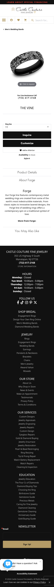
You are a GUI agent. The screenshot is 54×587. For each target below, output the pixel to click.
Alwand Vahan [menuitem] (27, 367)
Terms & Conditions (27, 404)
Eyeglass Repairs (27, 434)
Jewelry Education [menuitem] (27, 479)
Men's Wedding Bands (14, 29)
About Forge (27, 180)
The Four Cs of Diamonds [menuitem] (27, 482)
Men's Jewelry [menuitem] (27, 363)
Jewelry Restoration (27, 445)
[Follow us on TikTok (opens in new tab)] (22, 302)
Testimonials (27, 397)
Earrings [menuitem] (27, 349)
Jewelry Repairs (27, 427)
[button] (11, 20)
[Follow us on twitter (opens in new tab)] (35, 302)
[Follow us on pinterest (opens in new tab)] (31, 302)
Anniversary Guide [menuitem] (27, 515)
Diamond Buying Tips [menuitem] (27, 486)
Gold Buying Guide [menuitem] (27, 518)
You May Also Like (27, 231)
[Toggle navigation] (4, 20)
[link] (27, 2)
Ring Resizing (27, 452)
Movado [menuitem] (27, 371)
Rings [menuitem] (27, 338)
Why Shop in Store (27, 386)
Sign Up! (27, 544)
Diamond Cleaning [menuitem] (27, 507)
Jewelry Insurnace (27, 441)
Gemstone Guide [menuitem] (27, 497)
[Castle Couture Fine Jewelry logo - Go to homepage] (27, 10)
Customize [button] (27, 143)
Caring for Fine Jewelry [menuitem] (27, 504)
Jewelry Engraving (27, 423)
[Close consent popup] (49, 582)
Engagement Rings (27, 315)
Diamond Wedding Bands (27, 326)
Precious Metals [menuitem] (27, 500)
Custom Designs (27, 416)
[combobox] (44, 20)
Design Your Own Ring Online (27, 319)
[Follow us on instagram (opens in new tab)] (26, 302)
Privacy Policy (27, 401)
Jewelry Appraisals (27, 420)
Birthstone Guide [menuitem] (27, 493)
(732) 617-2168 (27, 98)
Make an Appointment (27, 393)
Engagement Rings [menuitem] (27, 342)
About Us (27, 383)
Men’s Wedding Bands (27, 323)
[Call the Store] (27, 262)
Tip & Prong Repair (27, 456)
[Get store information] (27, 266)
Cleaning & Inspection (27, 467)
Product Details (27, 172)
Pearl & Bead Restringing (27, 449)
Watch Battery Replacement (27, 459)
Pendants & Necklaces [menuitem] (27, 353)
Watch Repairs (27, 463)
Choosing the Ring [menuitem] (27, 489)
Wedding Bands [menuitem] (27, 345)
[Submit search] (31, 20)
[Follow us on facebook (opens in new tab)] (18, 302)
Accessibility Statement (27, 573)
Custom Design (27, 431)
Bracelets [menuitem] (27, 356)
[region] (27, 63)
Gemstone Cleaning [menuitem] (27, 511)
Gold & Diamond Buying (27, 438)
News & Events (27, 390)
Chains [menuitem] (27, 360)
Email (5, 529)
